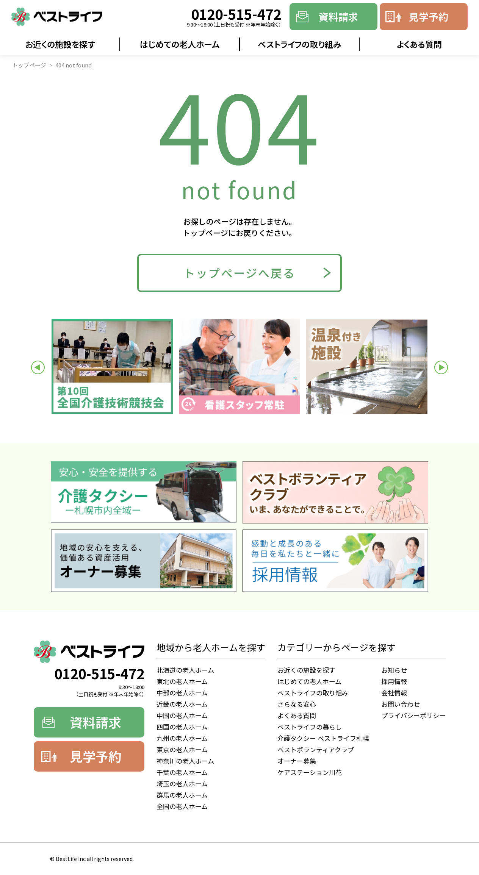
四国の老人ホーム (182, 726)
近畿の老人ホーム (182, 704)
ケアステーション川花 (309, 772)
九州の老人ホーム (182, 738)
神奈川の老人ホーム (185, 761)
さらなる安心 (296, 704)
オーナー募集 (296, 761)
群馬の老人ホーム (182, 795)
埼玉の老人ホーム (182, 783)
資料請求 (338, 16)
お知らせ (394, 670)
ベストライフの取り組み (299, 44)
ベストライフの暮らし (309, 726)
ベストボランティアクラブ (315, 749)
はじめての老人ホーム (180, 44)
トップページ (29, 65)
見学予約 (428, 16)
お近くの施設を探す (60, 44)
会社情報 (394, 692)
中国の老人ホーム (182, 715)
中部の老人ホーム (182, 692)
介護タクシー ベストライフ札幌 (323, 738)
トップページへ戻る (239, 272)
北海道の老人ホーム (185, 670)
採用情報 (394, 681)
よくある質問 (419, 44)
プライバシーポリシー (413, 715)
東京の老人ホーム (182, 749)
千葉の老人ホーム (182, 772)
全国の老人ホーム (182, 806)
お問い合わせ (400, 704)
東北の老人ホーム (182, 681)
